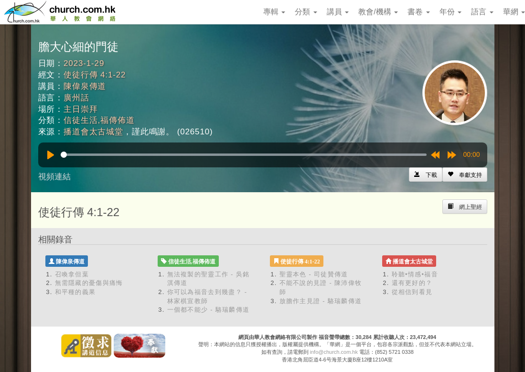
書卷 (418, 12)
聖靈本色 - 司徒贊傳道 (313, 274)
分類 (306, 12)
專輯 (274, 12)
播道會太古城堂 (93, 131)
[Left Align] (464, 174)
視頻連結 (54, 176)
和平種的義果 (75, 291)
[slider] (244, 154)
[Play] (50, 155)
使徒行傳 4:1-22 (95, 74)
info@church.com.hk (334, 352)
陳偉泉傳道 (85, 86)
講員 (338, 12)
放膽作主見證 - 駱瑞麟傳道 (320, 301)
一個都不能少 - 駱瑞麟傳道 (208, 309)
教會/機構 (378, 12)
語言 (482, 12)
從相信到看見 (412, 291)
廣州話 (76, 97)
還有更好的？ (412, 282)
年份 (450, 12)
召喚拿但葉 (72, 274)
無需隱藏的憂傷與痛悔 (89, 282)
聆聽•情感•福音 (415, 274)
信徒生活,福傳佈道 (99, 120)
